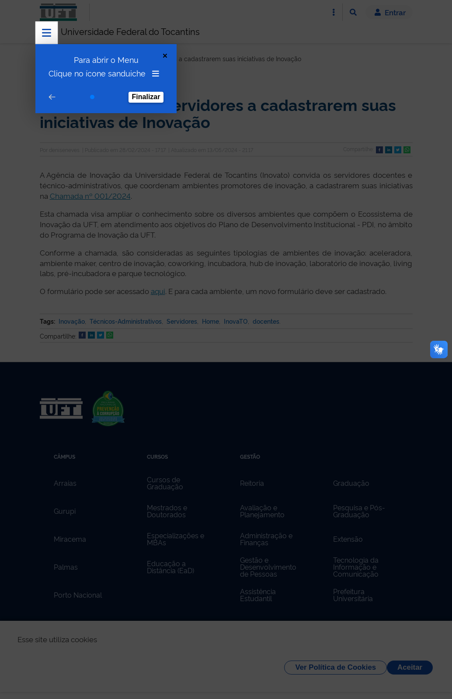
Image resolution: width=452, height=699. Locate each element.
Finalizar (146, 96)
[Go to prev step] (52, 97)
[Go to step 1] (92, 97)
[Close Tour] (165, 56)
